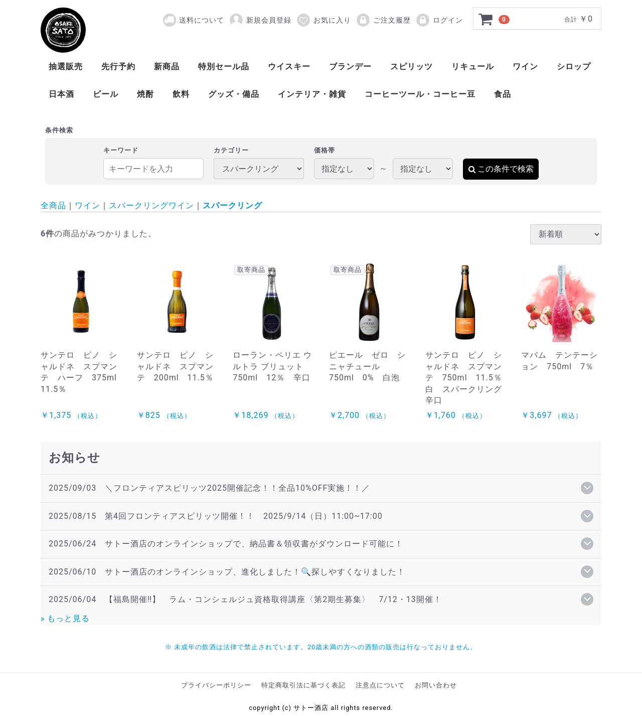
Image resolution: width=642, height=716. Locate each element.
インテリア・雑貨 (312, 94)
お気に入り (323, 20)
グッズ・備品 (233, 94)
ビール (105, 94)
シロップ (574, 66)
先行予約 (118, 66)
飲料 (181, 94)
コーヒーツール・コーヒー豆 (420, 94)
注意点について (380, 685)
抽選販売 (66, 66)
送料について (201, 20)
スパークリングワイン (151, 205)
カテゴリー (231, 150)
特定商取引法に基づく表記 (303, 685)
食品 (502, 94)
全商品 (53, 205)
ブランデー (350, 66)
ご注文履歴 (383, 20)
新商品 (167, 66)
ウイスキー (289, 66)
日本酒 (61, 94)
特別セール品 (223, 66)
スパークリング (232, 205)
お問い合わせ (436, 685)
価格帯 (324, 150)
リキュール (472, 66)
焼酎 (145, 94)
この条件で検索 (501, 169)
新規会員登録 (260, 20)
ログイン (439, 20)
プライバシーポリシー (216, 685)
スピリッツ (411, 66)
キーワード (120, 150)
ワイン (525, 66)
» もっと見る (65, 618)
